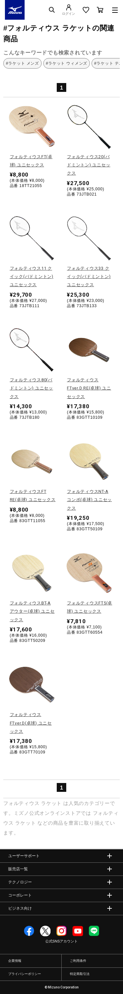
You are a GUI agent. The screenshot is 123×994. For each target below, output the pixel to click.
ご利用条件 (78, 960)
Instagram (61, 931)
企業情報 (14, 960)
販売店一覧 (18, 869)
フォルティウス (21, 803)
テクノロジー (20, 882)
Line (94, 931)
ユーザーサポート (24, 856)
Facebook (29, 931)
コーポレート (20, 895)
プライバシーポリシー (24, 974)
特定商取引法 (80, 974)
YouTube (77, 931)
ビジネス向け (20, 908)
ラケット (51, 803)
